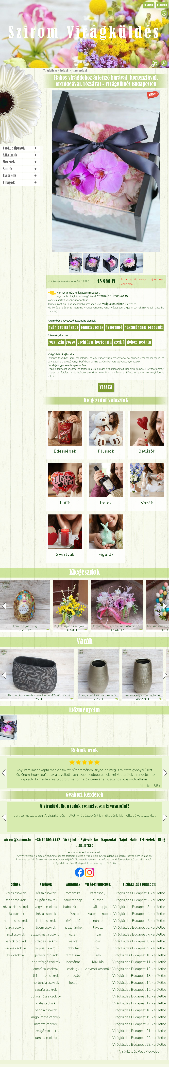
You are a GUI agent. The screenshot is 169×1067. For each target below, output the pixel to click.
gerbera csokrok (46, 955)
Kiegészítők (84, 572)
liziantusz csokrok (46, 975)
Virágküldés (50, 70)
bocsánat (73, 962)
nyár (52, 328)
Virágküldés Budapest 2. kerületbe (139, 900)
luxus (73, 982)
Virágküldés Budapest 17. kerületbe (139, 1003)
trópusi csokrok (46, 948)
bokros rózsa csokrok (46, 996)
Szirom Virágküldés (84, 33)
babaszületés (92, 328)
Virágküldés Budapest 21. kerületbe (139, 1030)
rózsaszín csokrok (16, 906)
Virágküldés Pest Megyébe (139, 1051)
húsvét (98, 900)
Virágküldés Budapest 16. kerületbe (139, 996)
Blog (161, 840)
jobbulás (155, 328)
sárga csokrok (16, 927)
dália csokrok (46, 1003)
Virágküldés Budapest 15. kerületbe (139, 989)
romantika (73, 893)
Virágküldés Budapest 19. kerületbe (139, 1017)
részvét (73, 941)
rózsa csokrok (46, 893)
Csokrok (64, 70)
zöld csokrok (16, 934)
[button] (165, 606)
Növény (28, 95)
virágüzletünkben (113, 304)
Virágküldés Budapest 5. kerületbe (139, 920)
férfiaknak (73, 955)
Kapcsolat (108, 840)
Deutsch (162, 5)
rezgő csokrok (46, 1030)
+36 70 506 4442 (47, 840)
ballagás (73, 975)
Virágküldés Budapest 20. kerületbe (139, 1024)
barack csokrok (16, 941)
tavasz (98, 927)
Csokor (23, 86)
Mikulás (98, 962)
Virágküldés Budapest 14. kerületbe (139, 982)
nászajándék (135, 328)
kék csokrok (15, 955)
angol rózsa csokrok (46, 1017)
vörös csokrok (16, 893)
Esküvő (29, 104)
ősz (97, 941)
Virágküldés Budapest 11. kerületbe (139, 962)
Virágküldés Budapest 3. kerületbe (139, 906)
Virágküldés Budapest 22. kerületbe (139, 1037)
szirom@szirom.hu (18, 840)
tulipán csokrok (46, 900)
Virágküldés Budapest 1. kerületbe (139, 893)
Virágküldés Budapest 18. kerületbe (139, 1010)
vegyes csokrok (46, 906)
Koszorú (25, 114)
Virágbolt (20, 123)
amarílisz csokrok (45, 968)
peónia (145, 342)
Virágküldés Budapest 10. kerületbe (139, 955)
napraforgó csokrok (46, 962)
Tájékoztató (128, 840)
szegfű (119, 342)
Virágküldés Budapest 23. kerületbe (139, 1044)
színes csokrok (15, 948)
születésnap (68, 328)
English (148, 5)
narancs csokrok (16, 920)
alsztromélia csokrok (46, 934)
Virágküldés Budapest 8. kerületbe (139, 941)
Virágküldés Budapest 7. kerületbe (139, 934)
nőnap (98, 920)
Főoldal (9, 76)
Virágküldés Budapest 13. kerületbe (139, 975)
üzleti (73, 934)
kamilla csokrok (45, 1037)
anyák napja (98, 906)
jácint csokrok (46, 920)
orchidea (85, 342)
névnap (73, 913)
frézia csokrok (46, 913)
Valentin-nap (98, 913)
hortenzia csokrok (46, 982)
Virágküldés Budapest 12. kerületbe (139, 968)
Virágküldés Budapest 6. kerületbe (139, 927)
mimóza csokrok (46, 1024)
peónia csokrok (46, 1010)
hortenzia (103, 342)
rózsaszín (56, 342)
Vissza (106, 387)
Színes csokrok (79, 70)
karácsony (97, 893)
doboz (132, 342)
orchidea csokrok (46, 941)
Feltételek (147, 840)
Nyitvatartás (89, 840)
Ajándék (16, 79)
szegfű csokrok (46, 989)
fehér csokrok (16, 900)
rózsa (70, 342)
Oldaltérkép (84, 845)
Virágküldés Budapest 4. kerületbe (139, 913)
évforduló (113, 328)
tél (98, 948)
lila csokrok (16, 913)
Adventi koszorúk (98, 968)
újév (98, 955)
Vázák (85, 641)
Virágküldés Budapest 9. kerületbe (139, 948)
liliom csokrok (46, 927)
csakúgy (73, 968)
